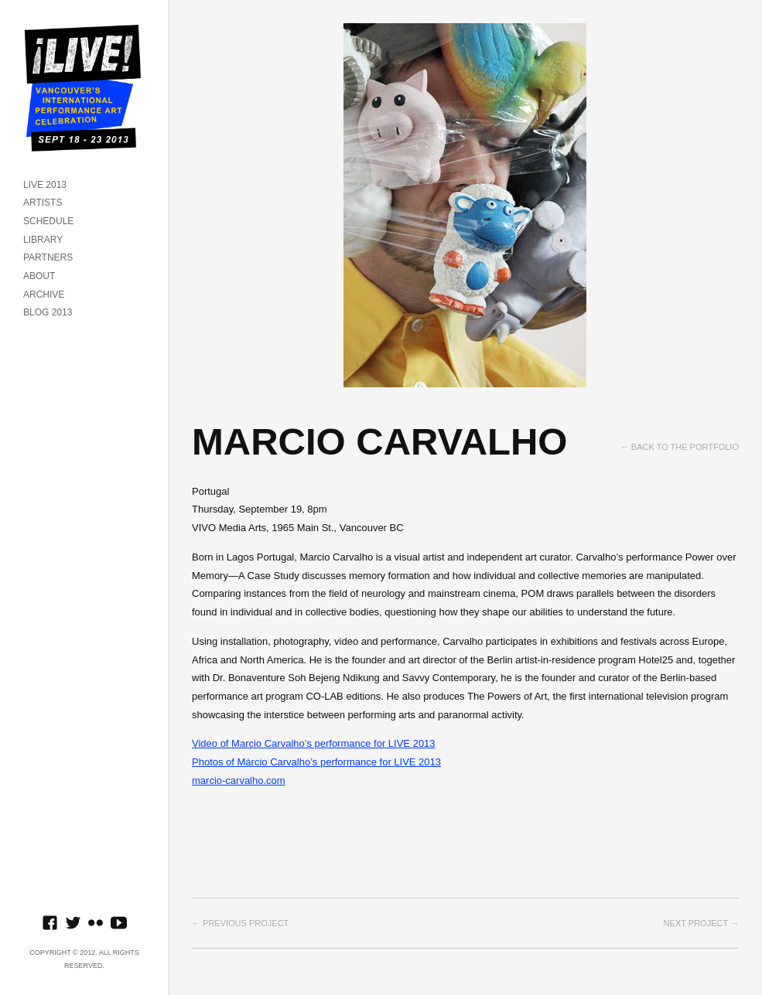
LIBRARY (43, 239)
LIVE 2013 (45, 184)
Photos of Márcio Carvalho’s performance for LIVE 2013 (316, 762)
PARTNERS (48, 257)
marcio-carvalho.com (238, 780)
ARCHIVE (43, 294)
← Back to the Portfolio (679, 446)
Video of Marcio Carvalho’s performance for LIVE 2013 (314, 743)
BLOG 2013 (47, 312)
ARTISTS (42, 202)
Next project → (701, 923)
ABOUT (39, 276)
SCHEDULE (48, 221)
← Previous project (240, 923)
